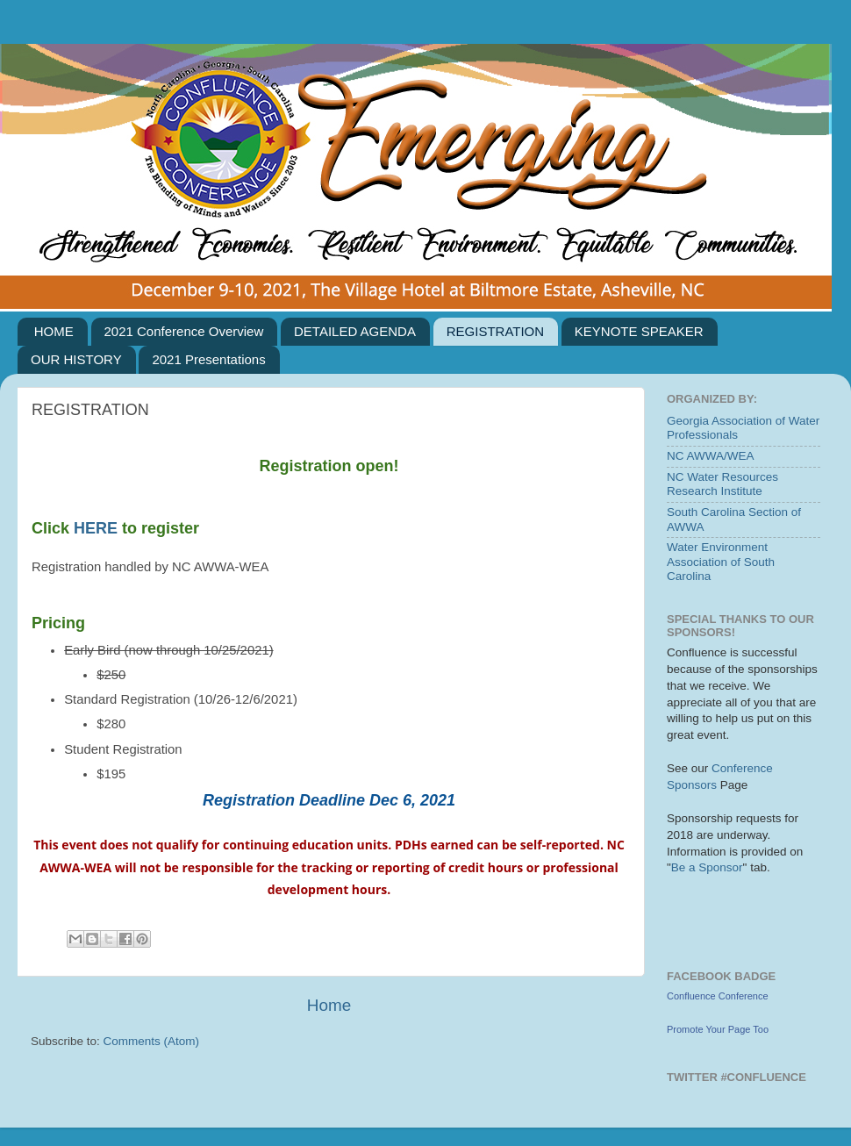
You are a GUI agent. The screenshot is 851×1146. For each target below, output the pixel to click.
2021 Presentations (208, 359)
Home (329, 1005)
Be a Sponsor (707, 867)
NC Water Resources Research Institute (722, 484)
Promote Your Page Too (718, 1029)
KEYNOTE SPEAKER (639, 331)
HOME (54, 331)
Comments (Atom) (152, 1041)
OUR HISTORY (76, 359)
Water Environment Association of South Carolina (721, 561)
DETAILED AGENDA (355, 331)
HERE (98, 528)
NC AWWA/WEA (710, 455)
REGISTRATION (495, 331)
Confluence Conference (718, 996)
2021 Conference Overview (184, 331)
